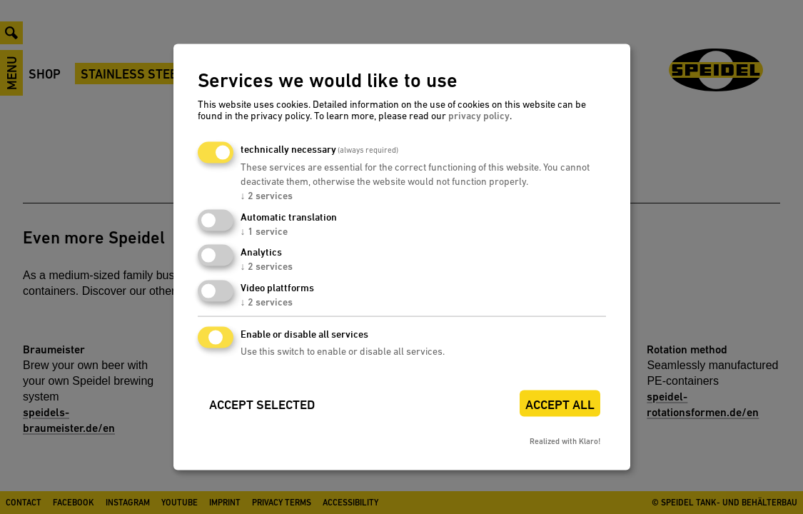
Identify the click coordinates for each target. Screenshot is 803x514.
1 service (264, 230)
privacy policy (479, 115)
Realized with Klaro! (565, 440)
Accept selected (262, 404)
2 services (267, 195)
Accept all (560, 404)
